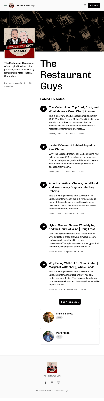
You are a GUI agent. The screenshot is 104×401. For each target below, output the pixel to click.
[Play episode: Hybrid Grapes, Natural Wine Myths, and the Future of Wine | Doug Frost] (43, 226)
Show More (10, 76)
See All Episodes (70, 302)
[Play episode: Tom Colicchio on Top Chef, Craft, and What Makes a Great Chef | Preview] (43, 109)
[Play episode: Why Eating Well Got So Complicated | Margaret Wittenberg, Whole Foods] (43, 264)
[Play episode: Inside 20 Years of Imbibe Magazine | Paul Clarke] (43, 147)
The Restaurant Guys (25, 5)
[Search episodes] (85, 5)
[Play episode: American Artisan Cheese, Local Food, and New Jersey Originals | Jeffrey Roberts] (43, 185)
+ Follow (94, 5)
